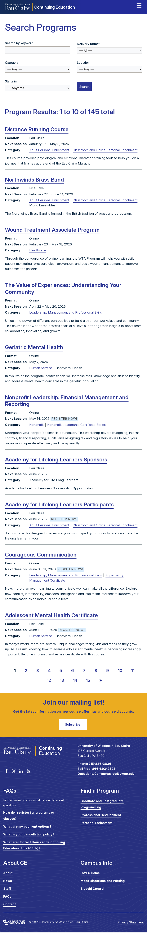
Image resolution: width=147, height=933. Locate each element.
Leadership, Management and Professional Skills (65, 312)
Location (83, 62)
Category (12, 62)
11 (132, 670)
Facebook (6, 772)
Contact (9, 905)
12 (49, 680)
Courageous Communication (41, 554)
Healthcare (37, 250)
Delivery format (88, 44)
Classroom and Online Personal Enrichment (105, 150)
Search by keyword (19, 43)
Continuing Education (54, 7)
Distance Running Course (37, 129)
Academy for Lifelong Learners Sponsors (56, 459)
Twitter (14, 772)
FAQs (7, 897)
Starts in (11, 81)
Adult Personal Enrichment (49, 150)
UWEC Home (90, 874)
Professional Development (101, 816)
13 (62, 680)
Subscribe (73, 725)
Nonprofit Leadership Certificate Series (76, 425)
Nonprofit (36, 425)
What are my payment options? (27, 827)
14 (75, 680)
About (8, 874)
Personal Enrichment (97, 823)
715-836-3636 (100, 764)
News (7, 881)
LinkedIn (21, 772)
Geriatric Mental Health (34, 347)
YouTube (28, 772)
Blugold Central (92, 889)
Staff (7, 889)
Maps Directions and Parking (103, 881)
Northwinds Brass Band (34, 179)
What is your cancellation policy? (28, 835)
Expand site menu (139, 6)
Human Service (40, 368)
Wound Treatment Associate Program (52, 230)
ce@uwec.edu (123, 774)
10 (120, 670)
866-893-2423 (103, 769)
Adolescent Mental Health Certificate (51, 615)
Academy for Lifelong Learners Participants (59, 504)
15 (88, 680)
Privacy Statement (131, 923)
